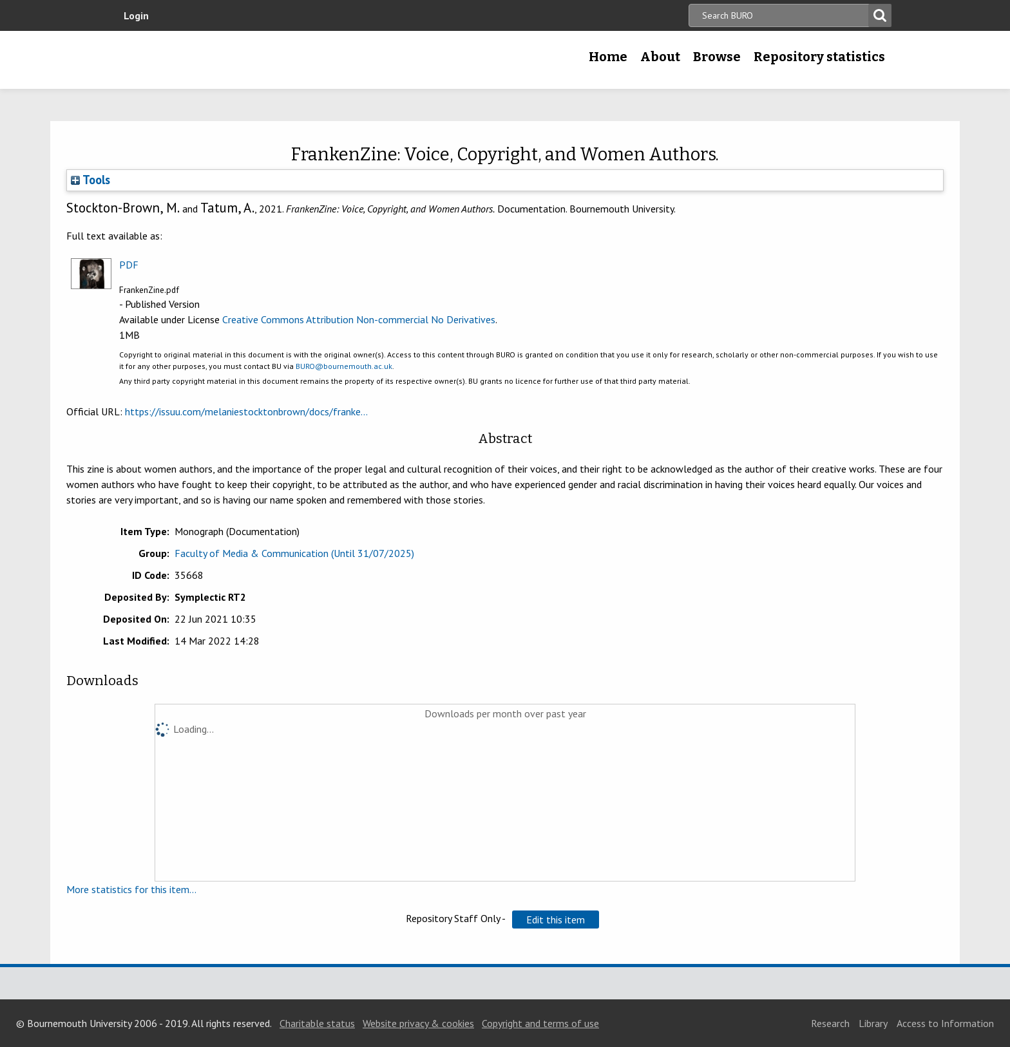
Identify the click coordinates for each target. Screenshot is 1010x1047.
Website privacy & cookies (418, 1023)
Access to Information (945, 1023)
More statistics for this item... (131, 889)
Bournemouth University (209, 60)
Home (608, 56)
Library (873, 1023)
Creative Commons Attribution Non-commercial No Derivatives (358, 319)
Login (136, 15)
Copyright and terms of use (540, 1023)
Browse (717, 56)
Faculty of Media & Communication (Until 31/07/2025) (294, 553)
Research (830, 1023)
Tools (90, 179)
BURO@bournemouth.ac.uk (344, 366)
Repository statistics (819, 56)
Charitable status (317, 1023)
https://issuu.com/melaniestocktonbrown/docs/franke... (246, 411)
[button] (555, 919)
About (660, 56)
